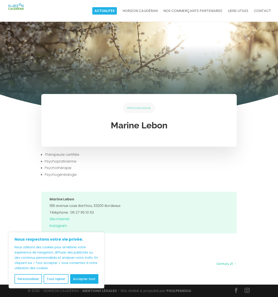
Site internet (60, 218)
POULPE (178, 290)
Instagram (58, 225)
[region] (56, 260)
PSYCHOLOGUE (139, 108)
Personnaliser (28, 279)
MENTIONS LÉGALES (99, 290)
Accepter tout (84, 279)
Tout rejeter (56, 279)
